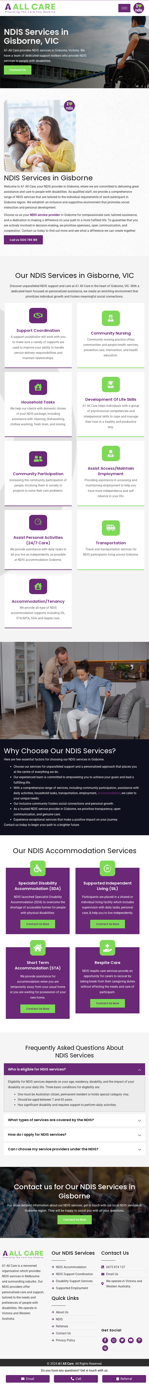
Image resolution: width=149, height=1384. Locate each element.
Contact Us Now (37, 939)
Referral (124, 1379)
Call (76, 1379)
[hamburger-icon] (124, 8)
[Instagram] (114, 1356)
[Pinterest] (139, 1356)
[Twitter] (122, 1356)
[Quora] (105, 1364)
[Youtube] (131, 1356)
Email (27, 1379)
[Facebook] (105, 1356)
